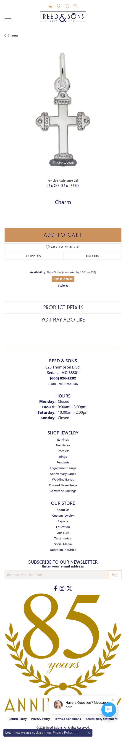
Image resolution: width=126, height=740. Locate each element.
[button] (50, 6)
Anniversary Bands (63, 474)
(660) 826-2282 (63, 185)
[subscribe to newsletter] (115, 574)
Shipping (34, 255)
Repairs (63, 521)
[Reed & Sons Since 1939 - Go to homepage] (63, 13)
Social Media (63, 544)
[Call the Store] (63, 378)
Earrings (63, 439)
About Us (63, 510)
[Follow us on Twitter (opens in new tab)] (69, 588)
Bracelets (63, 451)
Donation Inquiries (63, 550)
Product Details (63, 307)
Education (63, 527)
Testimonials (63, 538)
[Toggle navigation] (8, 20)
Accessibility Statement (101, 719)
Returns (93, 255)
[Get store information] (63, 384)
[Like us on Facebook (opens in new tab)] (55, 588)
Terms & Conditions (68, 719)
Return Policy (17, 719)
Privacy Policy (40, 719)
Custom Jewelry (63, 515)
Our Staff (63, 533)
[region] (63, 109)
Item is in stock (63, 278)
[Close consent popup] (88, 732)
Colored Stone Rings (63, 485)
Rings (63, 457)
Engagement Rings (63, 468)
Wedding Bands (63, 479)
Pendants (63, 462)
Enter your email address (63, 566)
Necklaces (63, 445)
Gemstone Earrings (63, 491)
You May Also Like (63, 319)
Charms (13, 35)
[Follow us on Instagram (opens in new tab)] (62, 588)
